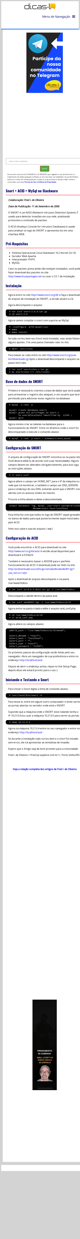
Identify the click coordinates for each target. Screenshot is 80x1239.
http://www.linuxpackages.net (25, 276)
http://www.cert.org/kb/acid (23, 551)
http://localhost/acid (30, 660)
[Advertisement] (40, 124)
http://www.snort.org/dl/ (45, 295)
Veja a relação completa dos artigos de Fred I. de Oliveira (45, 769)
